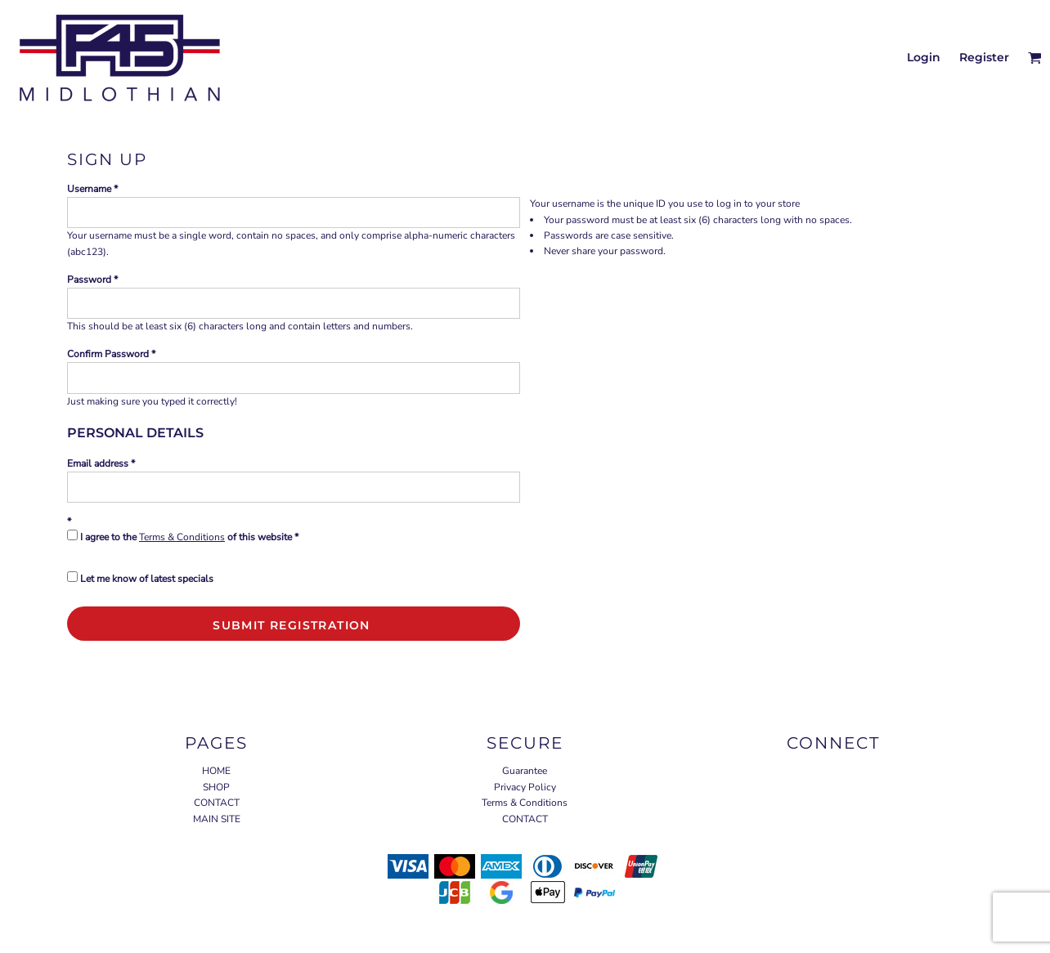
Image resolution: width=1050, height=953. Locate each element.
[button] (1035, 58)
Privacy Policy (525, 787)
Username (89, 188)
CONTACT (217, 802)
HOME (216, 770)
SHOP (216, 787)
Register (984, 57)
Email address (97, 463)
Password (89, 279)
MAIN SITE (216, 818)
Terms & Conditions (182, 537)
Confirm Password (108, 353)
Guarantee (524, 770)
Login (923, 57)
